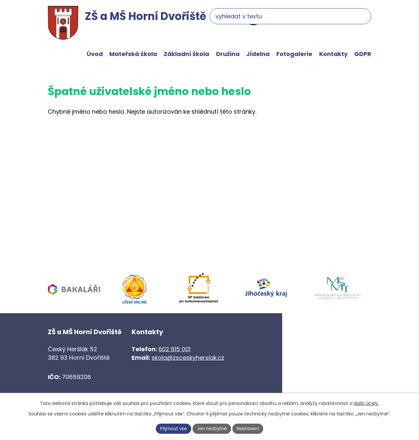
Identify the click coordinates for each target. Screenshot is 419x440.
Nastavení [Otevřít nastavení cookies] (249, 428)
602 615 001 (174, 349)
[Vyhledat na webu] (330, 18)
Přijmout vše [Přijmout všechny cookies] (172, 428)
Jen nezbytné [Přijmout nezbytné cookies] (212, 428)
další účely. (366, 402)
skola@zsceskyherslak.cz (188, 358)
